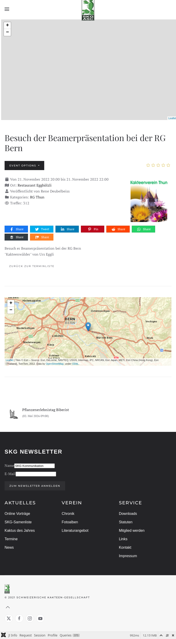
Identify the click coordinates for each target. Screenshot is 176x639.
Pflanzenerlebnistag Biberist (45, 409)
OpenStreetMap (55, 363)
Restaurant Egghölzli (35, 185)
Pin (92, 229)
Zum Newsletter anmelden (34, 485)
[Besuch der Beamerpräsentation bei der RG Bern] (148, 198)
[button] (7, 9)
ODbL (75, 363)
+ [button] (7, 25)
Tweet (42, 229)
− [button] (7, 32)
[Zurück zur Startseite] (88, 9)
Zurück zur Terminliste (31, 266)
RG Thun (37, 197)
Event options (23, 165)
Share (16, 229)
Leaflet (172, 118)
